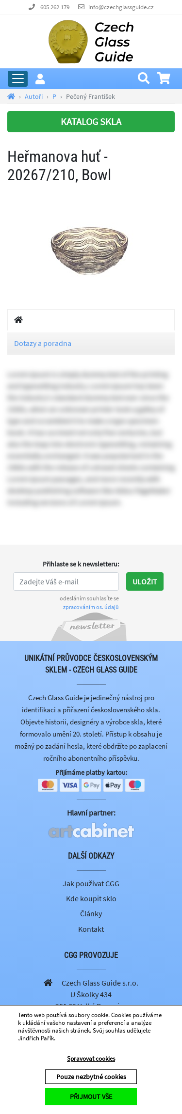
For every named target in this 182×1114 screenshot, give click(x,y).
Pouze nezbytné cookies (91, 1076)
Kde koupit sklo (91, 898)
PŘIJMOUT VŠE (91, 1096)
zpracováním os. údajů (91, 607)
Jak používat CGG (91, 883)
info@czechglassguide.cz (121, 7)
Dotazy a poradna (42, 343)
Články (91, 913)
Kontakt (91, 929)
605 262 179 (54, 7)
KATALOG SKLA (91, 121)
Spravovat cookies (91, 1058)
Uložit (144, 581)
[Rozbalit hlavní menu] (18, 79)
